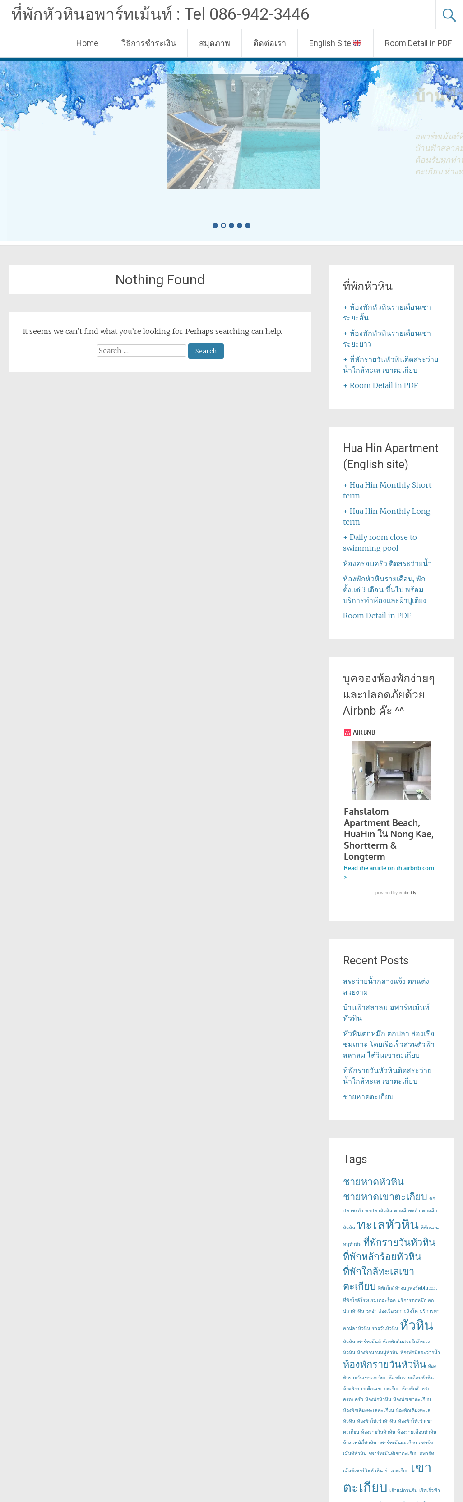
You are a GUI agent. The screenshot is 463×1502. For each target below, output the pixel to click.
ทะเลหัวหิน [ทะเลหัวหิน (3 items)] (388, 1225)
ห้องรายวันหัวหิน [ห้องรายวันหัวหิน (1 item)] (378, 1432)
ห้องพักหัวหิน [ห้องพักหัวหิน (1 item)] (378, 1400)
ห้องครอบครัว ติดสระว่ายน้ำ (387, 563)
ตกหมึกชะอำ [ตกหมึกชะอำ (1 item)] (407, 1211)
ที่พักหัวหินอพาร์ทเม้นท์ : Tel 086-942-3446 (160, 14)
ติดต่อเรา (269, 43)
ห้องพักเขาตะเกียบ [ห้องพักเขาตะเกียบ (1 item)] (412, 1400)
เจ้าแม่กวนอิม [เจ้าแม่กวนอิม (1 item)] (403, 1491)
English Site (335, 43)
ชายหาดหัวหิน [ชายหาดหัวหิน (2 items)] (373, 1182)
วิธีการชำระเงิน (148, 43)
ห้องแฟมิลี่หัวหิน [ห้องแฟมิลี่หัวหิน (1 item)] (359, 1443)
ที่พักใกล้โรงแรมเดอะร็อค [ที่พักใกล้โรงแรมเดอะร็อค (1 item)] (369, 1301)
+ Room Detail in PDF (380, 385)
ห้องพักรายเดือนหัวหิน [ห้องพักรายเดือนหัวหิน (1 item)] (411, 1378)
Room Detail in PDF (418, 43)
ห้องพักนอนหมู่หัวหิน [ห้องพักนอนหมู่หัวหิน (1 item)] (377, 1353)
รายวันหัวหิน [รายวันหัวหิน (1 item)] (385, 1329)
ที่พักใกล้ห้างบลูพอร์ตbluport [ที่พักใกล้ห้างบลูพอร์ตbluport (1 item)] (407, 1289)
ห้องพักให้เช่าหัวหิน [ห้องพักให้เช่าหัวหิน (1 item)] (376, 1421)
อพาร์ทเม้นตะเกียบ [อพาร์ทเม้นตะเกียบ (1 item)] (397, 1443)
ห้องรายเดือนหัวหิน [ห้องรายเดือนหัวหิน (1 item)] (416, 1432)
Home (87, 43)
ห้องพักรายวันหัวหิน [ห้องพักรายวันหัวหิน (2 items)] (384, 1364)
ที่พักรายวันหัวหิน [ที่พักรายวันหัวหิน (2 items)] (399, 1242)
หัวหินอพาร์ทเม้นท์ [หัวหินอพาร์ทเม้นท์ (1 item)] (362, 1342)
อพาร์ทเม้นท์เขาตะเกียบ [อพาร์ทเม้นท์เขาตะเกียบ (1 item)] (393, 1454)
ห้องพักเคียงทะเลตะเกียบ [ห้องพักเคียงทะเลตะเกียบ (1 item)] (368, 1411)
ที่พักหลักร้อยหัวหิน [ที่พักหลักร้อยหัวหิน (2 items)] (382, 1257)
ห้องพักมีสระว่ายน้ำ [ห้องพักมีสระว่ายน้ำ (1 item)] (420, 1353)
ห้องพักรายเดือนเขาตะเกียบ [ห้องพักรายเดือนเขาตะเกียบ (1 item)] (371, 1389)
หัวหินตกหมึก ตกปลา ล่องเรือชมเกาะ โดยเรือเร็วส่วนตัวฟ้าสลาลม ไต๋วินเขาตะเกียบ (389, 1044)
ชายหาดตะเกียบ (368, 1096)
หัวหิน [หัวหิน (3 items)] (416, 1325)
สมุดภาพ (214, 43)
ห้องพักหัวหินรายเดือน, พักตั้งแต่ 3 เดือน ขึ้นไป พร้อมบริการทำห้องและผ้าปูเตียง (384, 589)
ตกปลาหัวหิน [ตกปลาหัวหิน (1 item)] (378, 1211)
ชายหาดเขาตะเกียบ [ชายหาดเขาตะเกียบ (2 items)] (385, 1197)
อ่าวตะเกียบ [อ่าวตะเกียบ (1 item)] (396, 1471)
